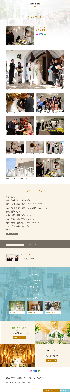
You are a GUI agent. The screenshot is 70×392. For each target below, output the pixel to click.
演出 (31, 244)
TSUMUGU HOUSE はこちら (19, 337)
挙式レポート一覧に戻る (12, 233)
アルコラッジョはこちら (51, 360)
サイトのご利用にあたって (39, 378)
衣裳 (35, 244)
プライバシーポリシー (28, 378)
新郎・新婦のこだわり (42, 244)
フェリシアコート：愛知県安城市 (24, 377)
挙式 (27, 244)
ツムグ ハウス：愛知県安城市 (38, 377)
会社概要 (20, 378)
